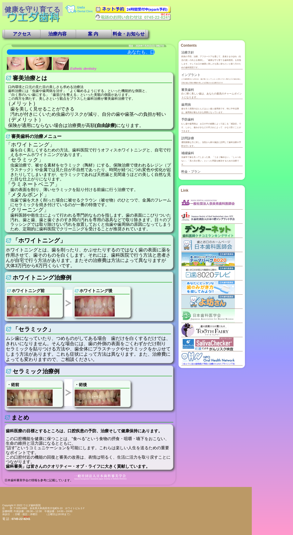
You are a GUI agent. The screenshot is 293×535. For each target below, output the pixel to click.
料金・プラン (191, 171)
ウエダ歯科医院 (32, 505)
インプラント (191, 75)
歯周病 (186, 104)
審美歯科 (187, 89)
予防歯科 (187, 119)
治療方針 (187, 52)
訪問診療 (187, 138)
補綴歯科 (187, 153)
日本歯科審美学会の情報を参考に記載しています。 (66, 480)
